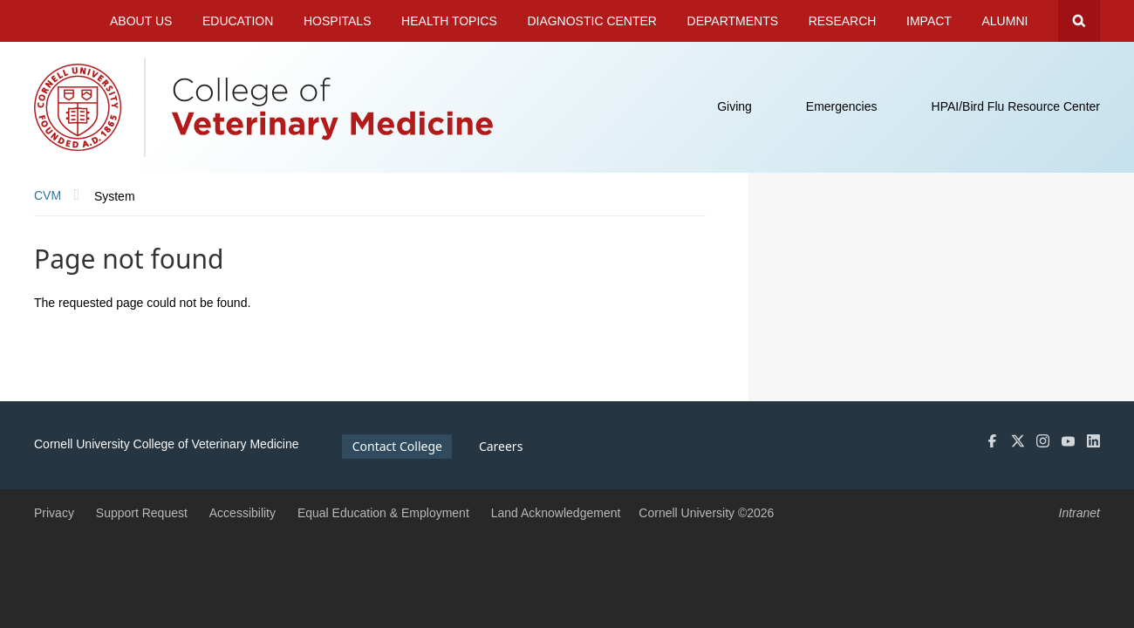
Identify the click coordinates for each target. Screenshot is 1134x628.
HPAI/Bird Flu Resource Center (1016, 106)
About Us (141, 21)
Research (843, 21)
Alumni (1005, 21)
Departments (733, 21)
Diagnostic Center (592, 21)
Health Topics (449, 21)
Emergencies (842, 106)
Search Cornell (1079, 21)
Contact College (397, 446)
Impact (929, 21)
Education (237, 21)
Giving (734, 106)
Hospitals (338, 21)
